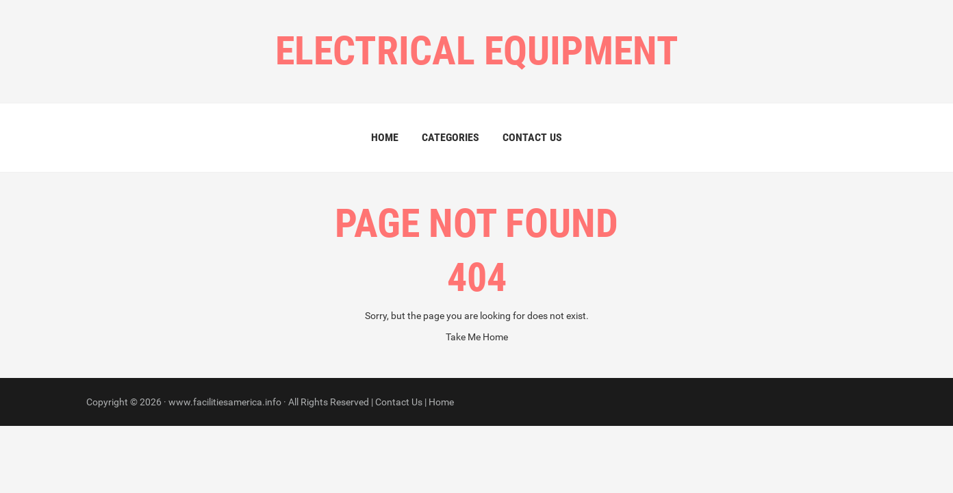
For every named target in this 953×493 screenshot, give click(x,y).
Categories (450, 137)
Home (384, 137)
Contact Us (532, 137)
